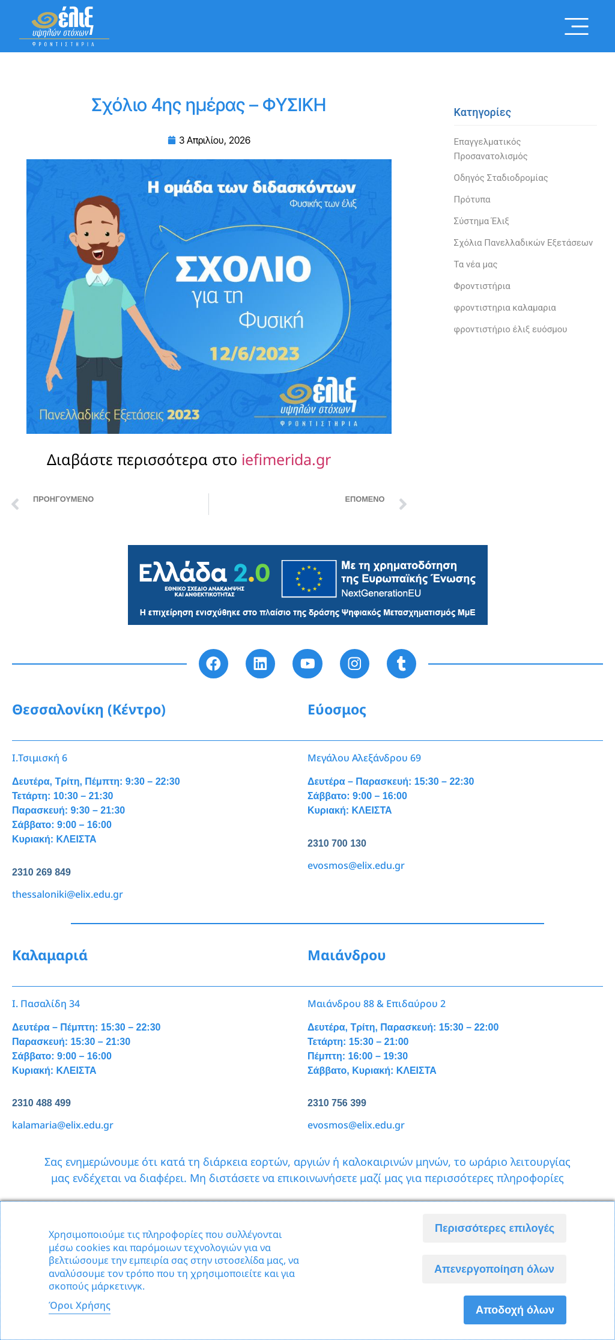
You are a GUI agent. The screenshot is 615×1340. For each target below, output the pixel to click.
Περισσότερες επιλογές (494, 1228)
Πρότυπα (472, 199)
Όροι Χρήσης (80, 1305)
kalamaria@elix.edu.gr (63, 1125)
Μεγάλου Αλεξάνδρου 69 (364, 758)
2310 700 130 (337, 843)
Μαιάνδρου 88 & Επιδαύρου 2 (377, 1003)
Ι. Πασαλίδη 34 (46, 1003)
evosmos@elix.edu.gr (356, 865)
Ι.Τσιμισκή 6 (39, 758)
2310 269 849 (41, 872)
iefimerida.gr (286, 459)
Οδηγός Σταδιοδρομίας (501, 177)
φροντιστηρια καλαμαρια (505, 307)
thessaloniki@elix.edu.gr (67, 894)
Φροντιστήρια (482, 286)
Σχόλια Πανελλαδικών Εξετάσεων (523, 242)
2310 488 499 (41, 1103)
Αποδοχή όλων (515, 1310)
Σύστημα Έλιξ (481, 221)
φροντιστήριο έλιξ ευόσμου (511, 329)
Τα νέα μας (476, 264)
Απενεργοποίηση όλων (494, 1269)
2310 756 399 (337, 1103)
